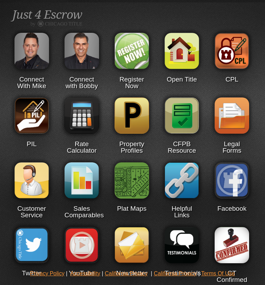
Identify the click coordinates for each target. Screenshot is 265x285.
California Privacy (126, 273)
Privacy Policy (47, 273)
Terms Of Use (218, 273)
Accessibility (85, 273)
